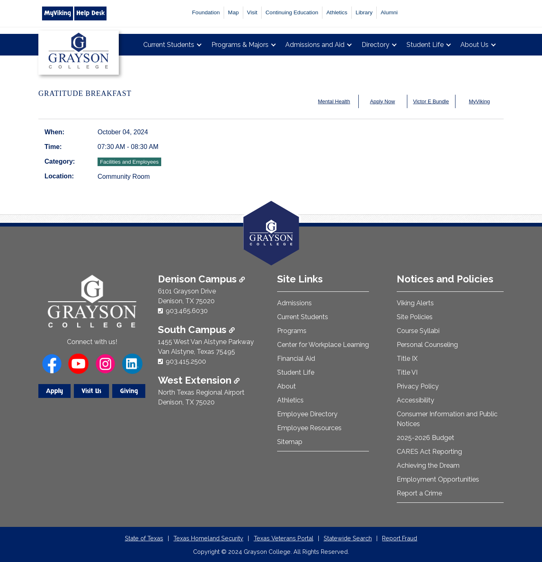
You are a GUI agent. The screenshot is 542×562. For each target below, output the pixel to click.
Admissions (294, 303)
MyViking (57, 13)
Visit (252, 12)
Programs (292, 331)
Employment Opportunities (438, 479)
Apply (54, 391)
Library (364, 12)
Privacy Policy (418, 386)
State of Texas (144, 538)
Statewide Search (348, 538)
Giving (129, 391)
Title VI (407, 372)
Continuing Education (292, 12)
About (286, 386)
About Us (474, 45)
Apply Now (382, 101)
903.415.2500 (186, 361)
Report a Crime (419, 493)
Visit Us (91, 391)
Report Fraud (399, 538)
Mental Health (334, 101)
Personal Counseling (427, 345)
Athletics (337, 12)
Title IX (407, 358)
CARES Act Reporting (429, 451)
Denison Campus (201, 279)
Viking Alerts (415, 303)
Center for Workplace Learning (323, 345)
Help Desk (90, 13)
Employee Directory (307, 414)
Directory (375, 45)
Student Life (425, 45)
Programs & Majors (240, 45)
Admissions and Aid (314, 45)
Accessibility (415, 400)
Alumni (389, 12)
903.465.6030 (187, 311)
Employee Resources (309, 428)
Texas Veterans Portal (283, 538)
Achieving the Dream (428, 465)
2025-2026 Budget (425, 438)
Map (233, 12)
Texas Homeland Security (208, 538)
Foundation (206, 12)
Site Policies (415, 317)
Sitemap (289, 442)
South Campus (196, 329)
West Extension (199, 380)
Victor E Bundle (431, 101)
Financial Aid (296, 358)
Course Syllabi (418, 331)
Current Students (168, 45)
